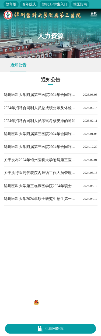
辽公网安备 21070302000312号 (58, 302)
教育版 (11, 4)
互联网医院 (50, 329)
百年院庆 (29, 4)
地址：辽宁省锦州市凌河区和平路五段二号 (50, 296)
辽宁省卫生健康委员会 (53, 227)
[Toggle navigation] (93, 15)
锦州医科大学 (82, 227)
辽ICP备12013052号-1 (17, 302)
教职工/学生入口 (54, 4)
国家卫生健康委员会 (18, 227)
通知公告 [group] (18, 65)
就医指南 (80, 4)
